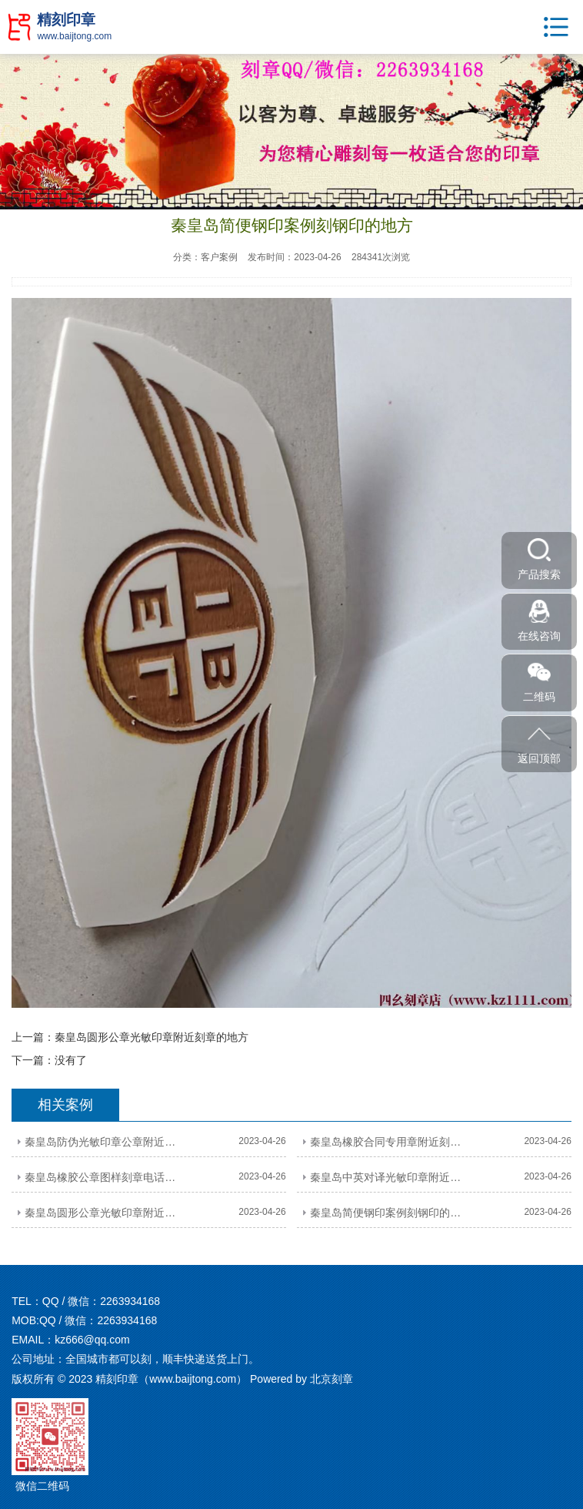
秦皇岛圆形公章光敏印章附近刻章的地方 (151, 1037)
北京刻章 (331, 1379)
